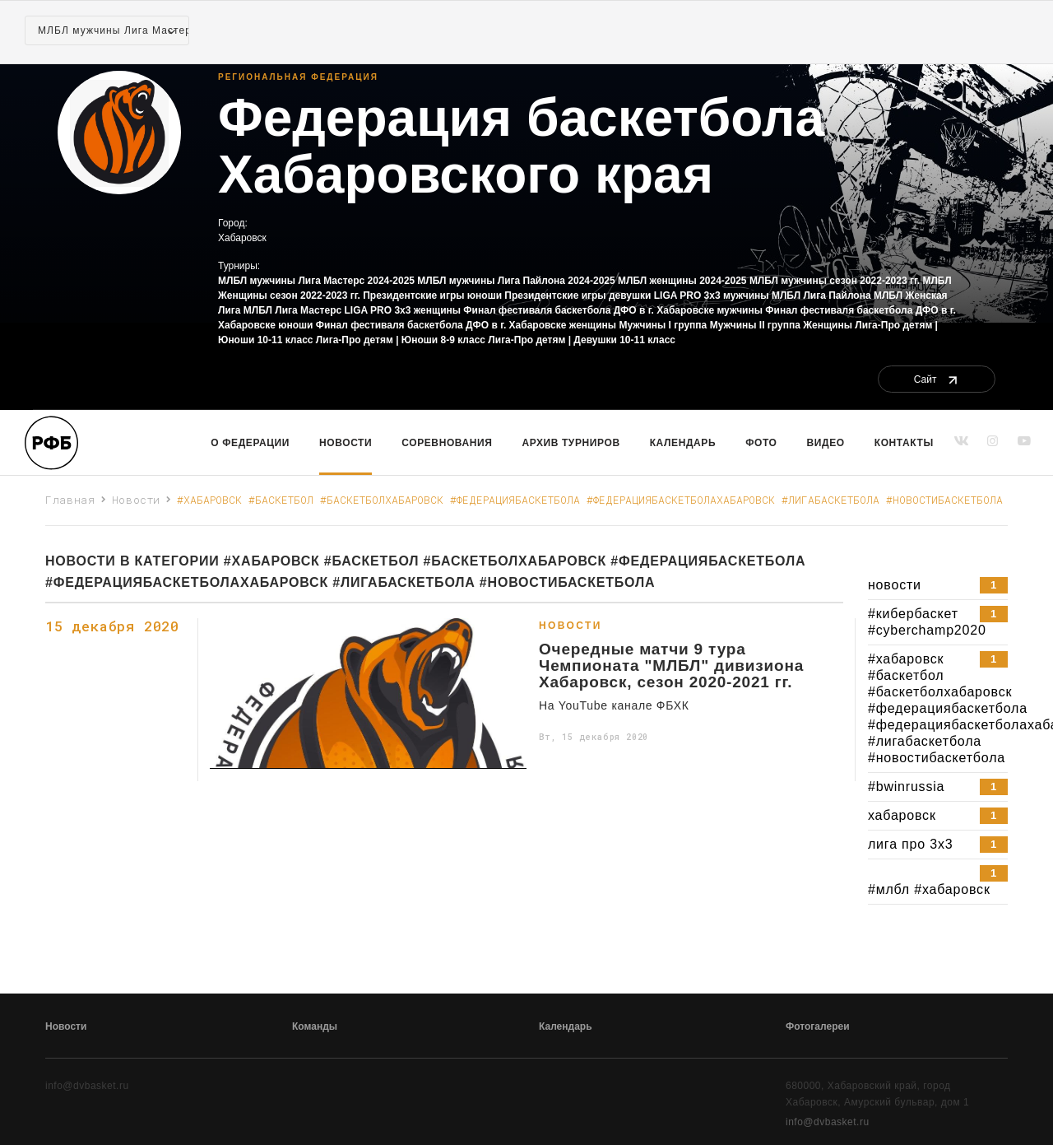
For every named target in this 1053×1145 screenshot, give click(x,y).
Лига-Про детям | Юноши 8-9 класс (400, 340)
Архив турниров (571, 443)
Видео (826, 443)
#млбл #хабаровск (938, 880)
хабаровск (938, 816)
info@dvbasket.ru (828, 1122)
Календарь (683, 443)
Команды (314, 1026)
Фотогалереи (818, 1026)
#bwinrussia (938, 787)
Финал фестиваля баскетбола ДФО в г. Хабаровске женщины (466, 325)
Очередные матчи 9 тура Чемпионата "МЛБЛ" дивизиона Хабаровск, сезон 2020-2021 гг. (671, 666)
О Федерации (250, 443)
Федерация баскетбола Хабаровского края (521, 146)
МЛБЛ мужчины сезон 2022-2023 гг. (834, 280)
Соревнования (446, 443)
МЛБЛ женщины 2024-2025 (682, 280)
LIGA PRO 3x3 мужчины (711, 295)
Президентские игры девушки (577, 295)
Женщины (827, 325)
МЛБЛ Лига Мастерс (292, 310)
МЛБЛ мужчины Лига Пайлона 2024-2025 (516, 280)
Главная (70, 499)
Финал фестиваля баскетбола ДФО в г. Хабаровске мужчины (613, 310)
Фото (761, 443)
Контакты (904, 443)
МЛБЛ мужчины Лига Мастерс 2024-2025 (316, 280)
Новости (345, 443)
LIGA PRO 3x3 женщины (403, 310)
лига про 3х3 (938, 844)
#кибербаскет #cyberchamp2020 (938, 621)
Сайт (936, 379)
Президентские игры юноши (432, 295)
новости (938, 585)
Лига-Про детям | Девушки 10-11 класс (581, 340)
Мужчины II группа (755, 325)
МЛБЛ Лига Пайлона (821, 295)
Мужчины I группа (663, 325)
